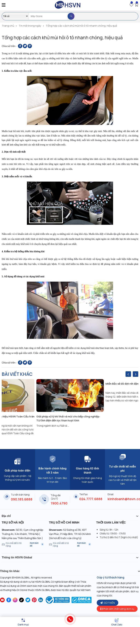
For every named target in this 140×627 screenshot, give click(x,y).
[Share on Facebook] (20, 46)
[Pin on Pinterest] (30, 46)
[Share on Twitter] (25, 46)
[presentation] (128, 374)
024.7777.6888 (90, 499)
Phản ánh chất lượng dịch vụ (117, 608)
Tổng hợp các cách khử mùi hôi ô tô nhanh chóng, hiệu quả (81, 25)
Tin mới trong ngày (30, 25)
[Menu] (23, 622)
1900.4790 (59, 503)
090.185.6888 (21, 499)
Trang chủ (8, 25)
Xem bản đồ (37, 544)
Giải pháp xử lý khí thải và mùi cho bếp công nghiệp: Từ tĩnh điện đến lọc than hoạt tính (68, 418)
